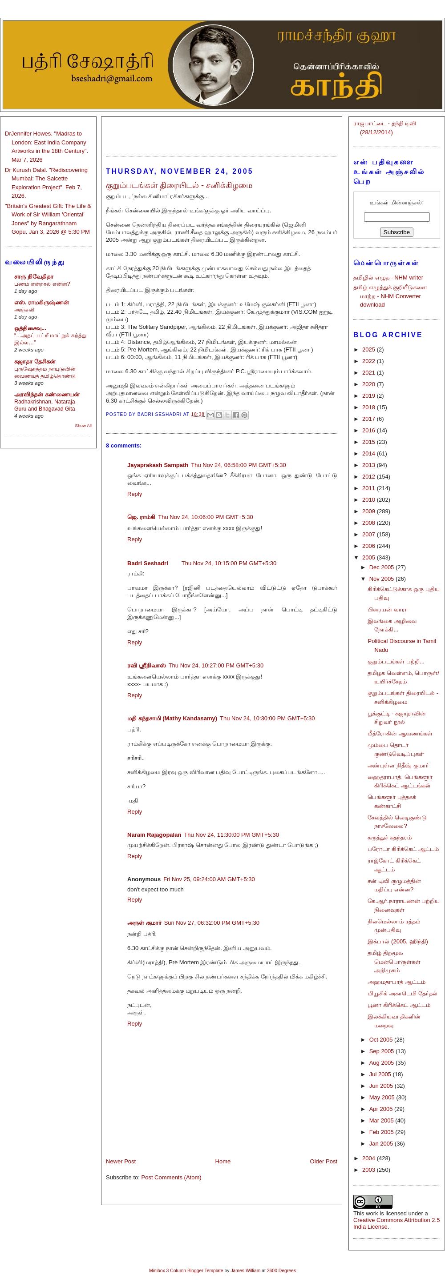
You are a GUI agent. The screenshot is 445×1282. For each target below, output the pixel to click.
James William (245, 1270)
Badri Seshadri (147, 563)
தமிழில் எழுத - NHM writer (388, 277)
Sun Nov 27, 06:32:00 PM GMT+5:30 (211, 922)
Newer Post (121, 1161)
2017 (369, 418)
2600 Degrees (281, 1270)
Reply (134, 494)
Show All (83, 425)
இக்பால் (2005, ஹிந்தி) (398, 941)
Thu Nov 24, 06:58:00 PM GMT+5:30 (238, 465)
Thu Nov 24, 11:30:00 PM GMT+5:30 (231, 834)
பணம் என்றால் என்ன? (42, 284)
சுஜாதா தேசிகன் (35, 361)
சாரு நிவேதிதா (33, 276)
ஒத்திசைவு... (30, 328)
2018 (369, 407)
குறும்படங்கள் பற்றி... (396, 661)
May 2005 (382, 1097)
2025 (369, 349)
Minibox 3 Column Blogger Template (186, 1270)
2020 (369, 384)
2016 (369, 430)
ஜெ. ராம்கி (141, 517)
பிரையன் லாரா (388, 609)
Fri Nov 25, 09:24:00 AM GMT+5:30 (209, 879)
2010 (369, 499)
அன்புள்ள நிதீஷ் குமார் (398, 765)
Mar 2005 (382, 1120)
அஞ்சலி (24, 310)
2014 (369, 453)
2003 (369, 1169)
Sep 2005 (382, 1051)
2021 (369, 372)
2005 (369, 557)
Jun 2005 (382, 1085)
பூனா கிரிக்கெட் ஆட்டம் (399, 1005)
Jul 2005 (381, 1074)
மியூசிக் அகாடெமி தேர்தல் (402, 993)
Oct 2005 (381, 1039)
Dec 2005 (382, 567)
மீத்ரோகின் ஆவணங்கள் (400, 733)
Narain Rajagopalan (154, 834)
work (372, 1213)
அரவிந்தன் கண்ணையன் (47, 394)
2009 (369, 511)
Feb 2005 (382, 1132)
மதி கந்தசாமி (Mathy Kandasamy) (172, 718)
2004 (369, 1158)
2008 (369, 522)
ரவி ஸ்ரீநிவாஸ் (146, 665)
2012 (369, 476)
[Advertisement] (221, 132)
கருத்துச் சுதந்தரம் (390, 837)
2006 (369, 546)
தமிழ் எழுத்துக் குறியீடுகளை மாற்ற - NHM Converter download (390, 296)
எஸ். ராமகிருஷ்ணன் (41, 302)
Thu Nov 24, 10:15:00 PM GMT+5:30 (229, 563)
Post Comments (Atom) (172, 1177)
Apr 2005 (381, 1109)
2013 (369, 465)
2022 (369, 361)
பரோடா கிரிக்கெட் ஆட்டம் (403, 849)
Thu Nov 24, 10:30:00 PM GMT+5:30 (267, 718)
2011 (369, 488)
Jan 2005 (382, 1143)
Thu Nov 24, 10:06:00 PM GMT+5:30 (205, 517)
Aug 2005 (382, 1062)
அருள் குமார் (144, 922)
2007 (369, 534)
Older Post (323, 1161)
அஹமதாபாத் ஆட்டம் (396, 981)
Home (223, 1161)
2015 (369, 442)
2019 (369, 395)
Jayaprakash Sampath (157, 465)
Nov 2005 (382, 578)
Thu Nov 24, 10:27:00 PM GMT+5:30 (216, 665)
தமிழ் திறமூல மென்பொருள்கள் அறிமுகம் (394, 962)
